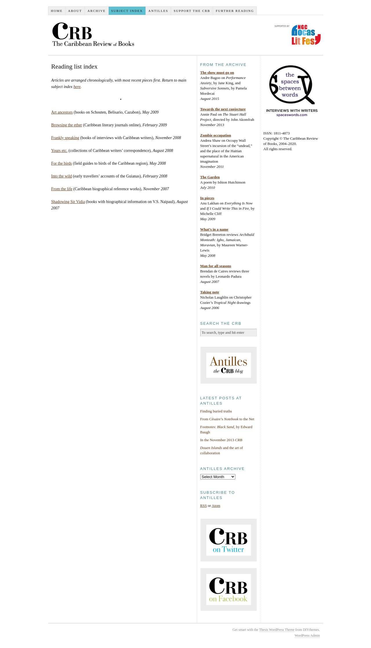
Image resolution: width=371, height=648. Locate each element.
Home (56, 10)
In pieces (207, 198)
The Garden (210, 177)
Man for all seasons (215, 266)
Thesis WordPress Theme (276, 630)
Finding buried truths (216, 411)
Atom (216, 505)
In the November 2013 (221, 440)
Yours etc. (59, 150)
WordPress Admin (307, 635)
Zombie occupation (215, 135)
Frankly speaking (65, 138)
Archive (97, 10)
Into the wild (61, 176)
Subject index (127, 10)
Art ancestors (62, 112)
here (76, 87)
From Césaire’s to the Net (227, 419)
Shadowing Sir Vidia (68, 202)
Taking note (209, 292)
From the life (61, 189)
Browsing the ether (66, 125)
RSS (203, 505)
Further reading (235, 10)
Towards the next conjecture (223, 109)
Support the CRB (192, 10)
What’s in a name (214, 229)
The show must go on (217, 72)
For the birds (61, 163)
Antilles (158, 10)
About (75, 10)
